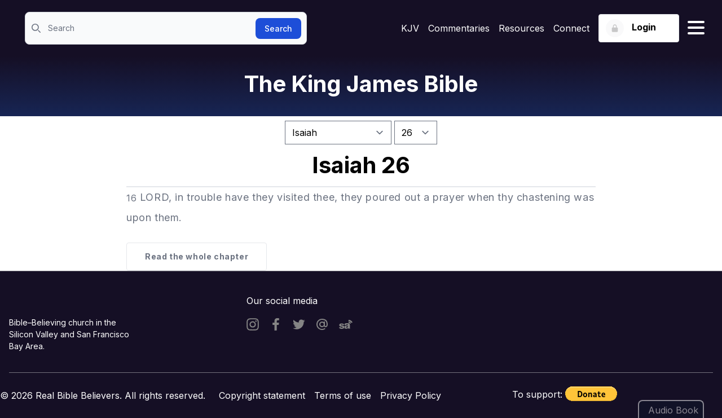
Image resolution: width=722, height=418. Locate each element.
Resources (521, 28)
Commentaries (459, 28)
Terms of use (342, 395)
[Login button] (638, 28)
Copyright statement (262, 395)
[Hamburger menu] (696, 28)
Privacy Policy (410, 395)
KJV (410, 28)
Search (278, 28)
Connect (571, 28)
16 (131, 198)
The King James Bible (361, 84)
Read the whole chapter (196, 256)
